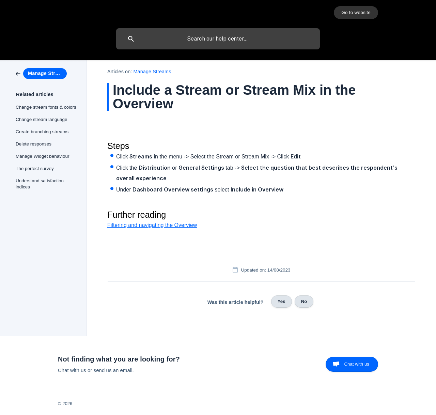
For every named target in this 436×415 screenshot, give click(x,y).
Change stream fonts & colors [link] (46, 107)
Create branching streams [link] (42, 131)
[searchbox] (218, 38)
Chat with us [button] (356, 364)
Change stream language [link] (41, 119)
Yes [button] (281, 301)
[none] (356, 12)
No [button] (304, 301)
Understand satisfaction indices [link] (40, 183)
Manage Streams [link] (152, 71)
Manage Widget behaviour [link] (42, 156)
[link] (41, 73)
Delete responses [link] (33, 144)
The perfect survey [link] (35, 168)
